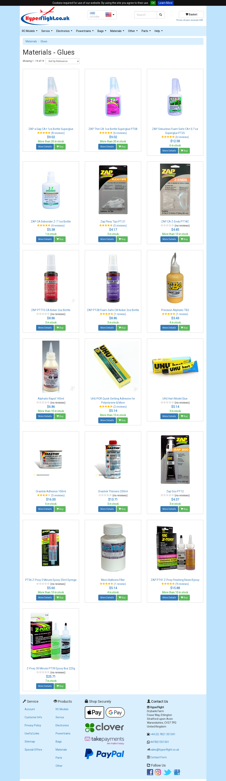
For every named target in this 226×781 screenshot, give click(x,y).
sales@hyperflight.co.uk (164, 749)
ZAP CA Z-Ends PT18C (175, 221)
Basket (191, 14)
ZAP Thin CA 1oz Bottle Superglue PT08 (112, 128)
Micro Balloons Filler (113, 579)
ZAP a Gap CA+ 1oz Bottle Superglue (50, 128)
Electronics (64, 32)
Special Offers (33, 749)
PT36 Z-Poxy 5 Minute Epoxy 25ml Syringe (51, 579)
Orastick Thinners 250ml (113, 491)
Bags (102, 32)
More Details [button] (45, 146)
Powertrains (85, 32)
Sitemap (30, 741)
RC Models (30, 32)
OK (153, 2)
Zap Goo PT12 (175, 491)
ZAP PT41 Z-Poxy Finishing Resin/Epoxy (175, 579)
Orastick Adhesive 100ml (51, 491)
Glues (44, 41)
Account (30, 709)
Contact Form (158, 757)
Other (133, 32)
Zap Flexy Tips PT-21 (112, 221)
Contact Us (159, 701)
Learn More (166, 2)
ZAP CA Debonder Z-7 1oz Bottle (51, 221)
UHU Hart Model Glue (175, 398)
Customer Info (33, 717)
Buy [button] (60, 146)
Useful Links (32, 733)
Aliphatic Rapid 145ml (51, 398)
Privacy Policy (33, 725)
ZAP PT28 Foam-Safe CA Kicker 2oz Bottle (113, 310)
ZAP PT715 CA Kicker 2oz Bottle (50, 310)
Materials (117, 32)
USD (92, 13)
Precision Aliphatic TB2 (175, 310)
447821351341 (160, 741)
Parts (147, 32)
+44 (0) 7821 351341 (162, 734)
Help (159, 32)
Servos (47, 32)
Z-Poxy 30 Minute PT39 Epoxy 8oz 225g (51, 668)
